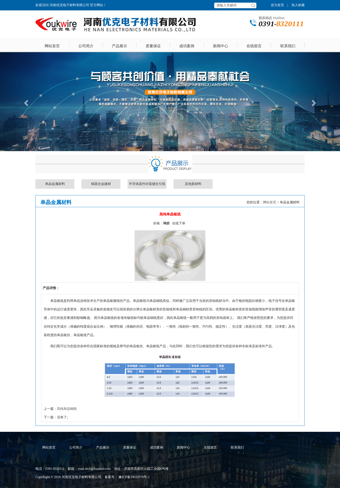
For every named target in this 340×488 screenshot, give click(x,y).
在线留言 (254, 46)
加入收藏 (298, 5)
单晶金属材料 (55, 184)
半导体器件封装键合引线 (147, 184)
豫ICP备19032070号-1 (134, 477)
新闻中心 (220, 46)
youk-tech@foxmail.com (94, 469)
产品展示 (119, 46)
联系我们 (287, 46)
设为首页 (277, 5)
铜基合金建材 (101, 184)
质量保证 (153, 46)
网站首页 (52, 46)
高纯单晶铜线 (67, 409)
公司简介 (86, 46)
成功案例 (186, 46)
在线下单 (178, 223)
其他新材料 (193, 184)
